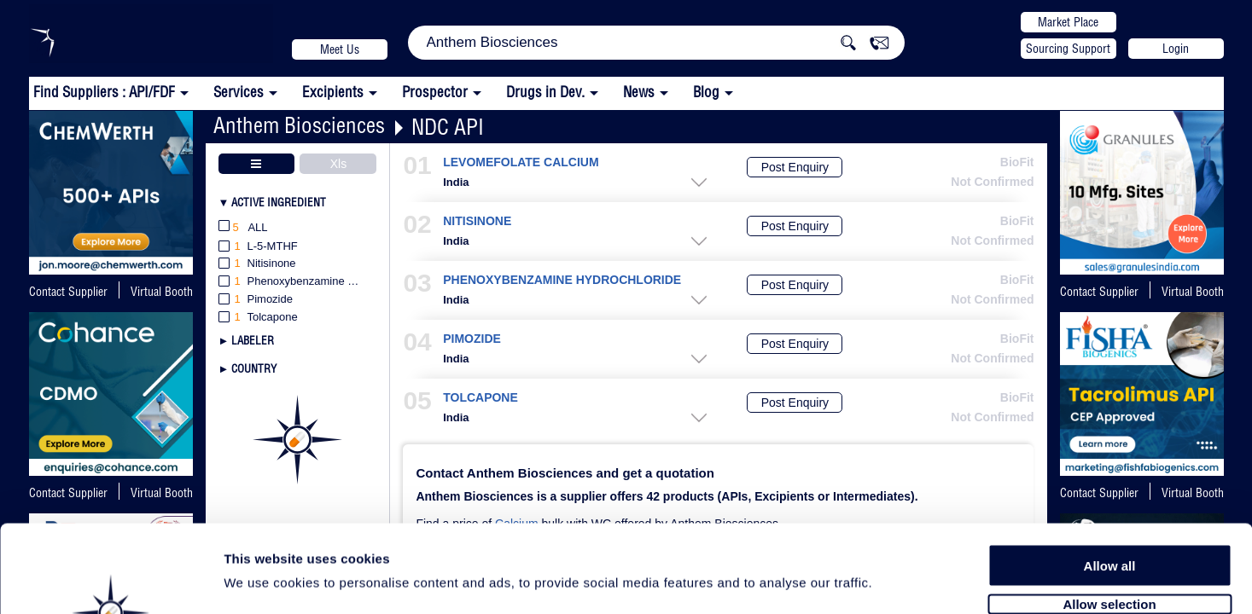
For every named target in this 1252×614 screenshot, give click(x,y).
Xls (338, 164)
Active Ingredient (278, 202)
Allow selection (1109, 509)
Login (1175, 48)
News (639, 92)
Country (254, 368)
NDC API (447, 126)
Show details (895, 581)
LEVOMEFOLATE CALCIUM (520, 162)
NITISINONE (477, 221)
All (243, 228)
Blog (706, 92)
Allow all (1110, 471)
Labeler (252, 340)
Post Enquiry (795, 167)
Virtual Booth (162, 291)
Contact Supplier (68, 291)
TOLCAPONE (480, 397)
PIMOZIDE (472, 339)
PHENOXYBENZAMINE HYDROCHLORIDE (562, 280)
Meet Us (339, 49)
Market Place (1068, 22)
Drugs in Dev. (545, 92)
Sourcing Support (1068, 48)
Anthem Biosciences (299, 125)
